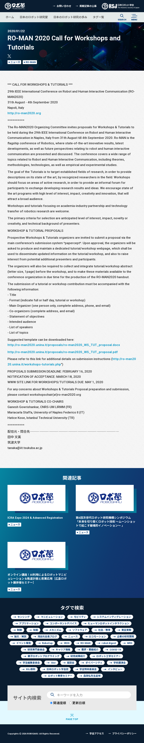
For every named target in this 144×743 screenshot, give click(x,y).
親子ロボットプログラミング (43, 656)
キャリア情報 (63, 649)
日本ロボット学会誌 (57, 669)
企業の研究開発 (125, 636)
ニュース (15, 62)
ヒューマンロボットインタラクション (108, 623)
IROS (66, 643)
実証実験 (126, 630)
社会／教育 (104, 630)
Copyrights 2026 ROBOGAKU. (34, 734)
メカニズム (55, 630)
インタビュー (115, 669)
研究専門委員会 (36, 649)
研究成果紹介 (77, 656)
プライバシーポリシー (124, 733)
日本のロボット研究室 (34, 17)
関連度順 (58, 702)
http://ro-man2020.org (24, 113)
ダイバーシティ (94, 663)
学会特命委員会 (88, 669)
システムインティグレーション (114, 617)
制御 (19, 630)
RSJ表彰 (30, 669)
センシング (23, 617)
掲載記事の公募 (88, 6)
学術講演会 (119, 663)
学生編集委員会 (31, 663)
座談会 (70, 663)
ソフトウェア (79, 630)
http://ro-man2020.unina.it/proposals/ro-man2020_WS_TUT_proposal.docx (64, 344)
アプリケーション (29, 623)
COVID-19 (115, 649)
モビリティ (80, 617)
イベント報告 (23, 643)
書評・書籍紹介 (89, 649)
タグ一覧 (98, 17)
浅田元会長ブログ (47, 636)
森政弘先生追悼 (91, 676)
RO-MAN (31, 62)
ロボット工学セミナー (108, 656)
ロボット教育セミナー (60, 676)
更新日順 (77, 702)
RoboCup (47, 643)
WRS (129, 643)
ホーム (10, 17)
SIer (53, 663)
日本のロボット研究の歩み (70, 17)
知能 (35, 630)
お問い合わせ (64, 6)
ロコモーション (97, 636)
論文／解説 (20, 636)
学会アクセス (96, 733)
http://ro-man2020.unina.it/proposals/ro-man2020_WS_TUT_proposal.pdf (63, 351)
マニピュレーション (52, 617)
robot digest (109, 643)
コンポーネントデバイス (63, 623)
